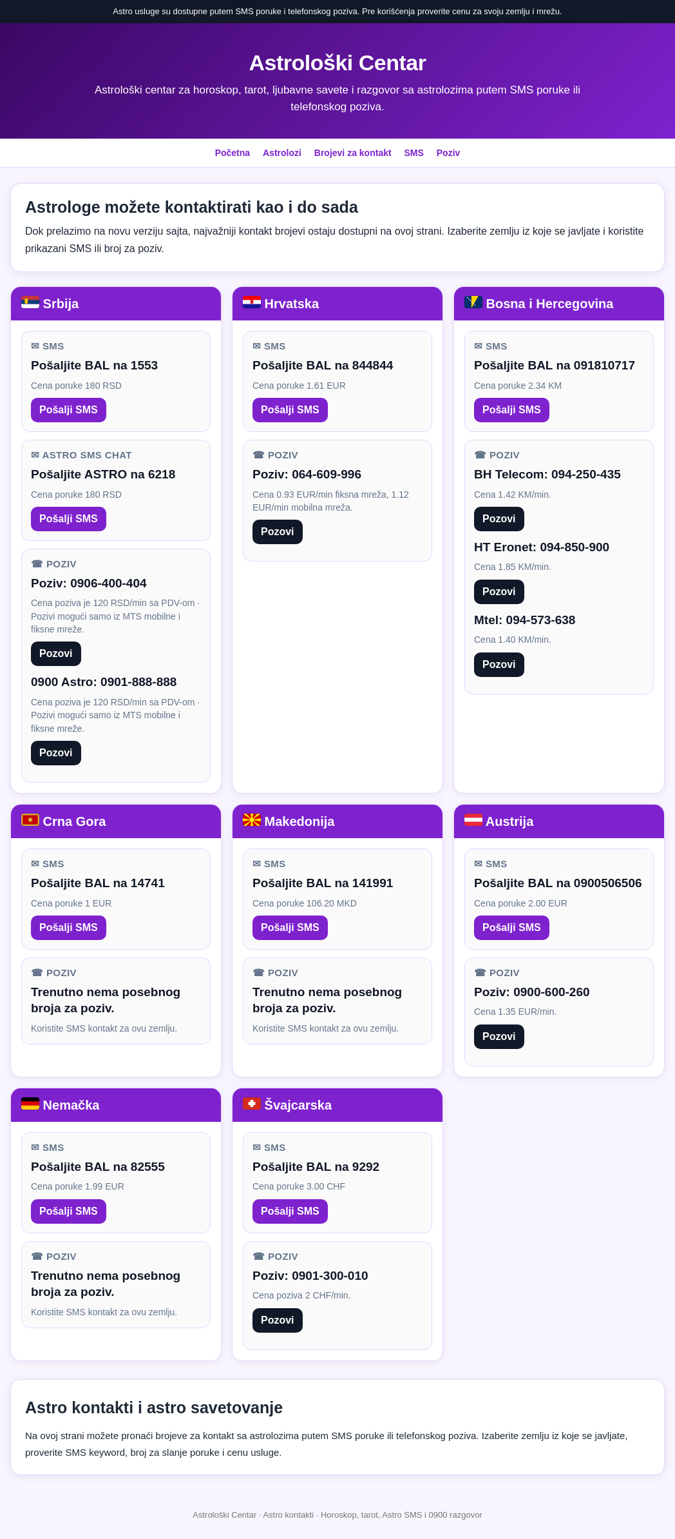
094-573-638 (541, 620)
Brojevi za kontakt (353, 153)
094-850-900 (574, 547)
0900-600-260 (551, 992)
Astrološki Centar (337, 62)
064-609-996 (326, 474)
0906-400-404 (108, 583)
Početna (232, 153)
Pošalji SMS (68, 409)
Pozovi (56, 653)
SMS (414, 153)
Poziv (449, 153)
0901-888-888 (138, 682)
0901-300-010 (330, 1275)
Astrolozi (282, 153)
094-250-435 (586, 474)
